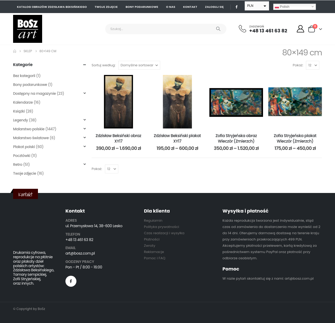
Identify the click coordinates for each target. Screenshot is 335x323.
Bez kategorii (24, 75)
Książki (19, 111)
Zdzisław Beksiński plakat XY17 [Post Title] (177, 138)
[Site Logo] (27, 29)
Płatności (151, 239)
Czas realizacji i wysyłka (164, 233)
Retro (17, 164)
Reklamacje (154, 251)
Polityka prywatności (161, 226)
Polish (282, 6)
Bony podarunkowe (142, 7)
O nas (170, 7)
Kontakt (190, 7)
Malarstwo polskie (28, 129)
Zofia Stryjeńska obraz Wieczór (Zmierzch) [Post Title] (236, 138)
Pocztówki (21, 155)
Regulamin (153, 220)
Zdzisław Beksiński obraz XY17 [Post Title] (118, 138)
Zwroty (149, 245)
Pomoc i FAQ (154, 258)
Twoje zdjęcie (106, 7)
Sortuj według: (103, 65)
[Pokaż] (312, 65)
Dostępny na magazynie (34, 93)
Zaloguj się (214, 7)
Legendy (20, 120)
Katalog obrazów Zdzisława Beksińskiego (52, 7)
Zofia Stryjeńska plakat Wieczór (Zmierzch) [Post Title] (295, 138)
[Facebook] (236, 6)
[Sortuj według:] (139, 65)
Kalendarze (23, 102)
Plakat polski (24, 146)
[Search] (218, 29)
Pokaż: (298, 65)
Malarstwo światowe (31, 137)
